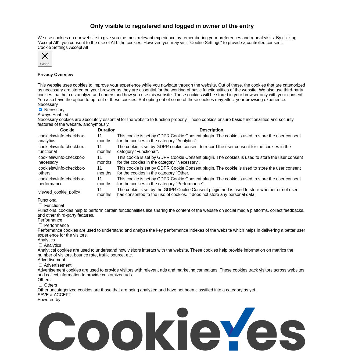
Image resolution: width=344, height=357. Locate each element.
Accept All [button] (78, 47)
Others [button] (44, 279)
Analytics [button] (46, 240)
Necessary (54, 110)
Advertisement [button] (51, 260)
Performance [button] (50, 220)
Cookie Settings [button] (53, 47)
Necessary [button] (48, 104)
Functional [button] (48, 200)
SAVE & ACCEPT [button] (54, 294)
